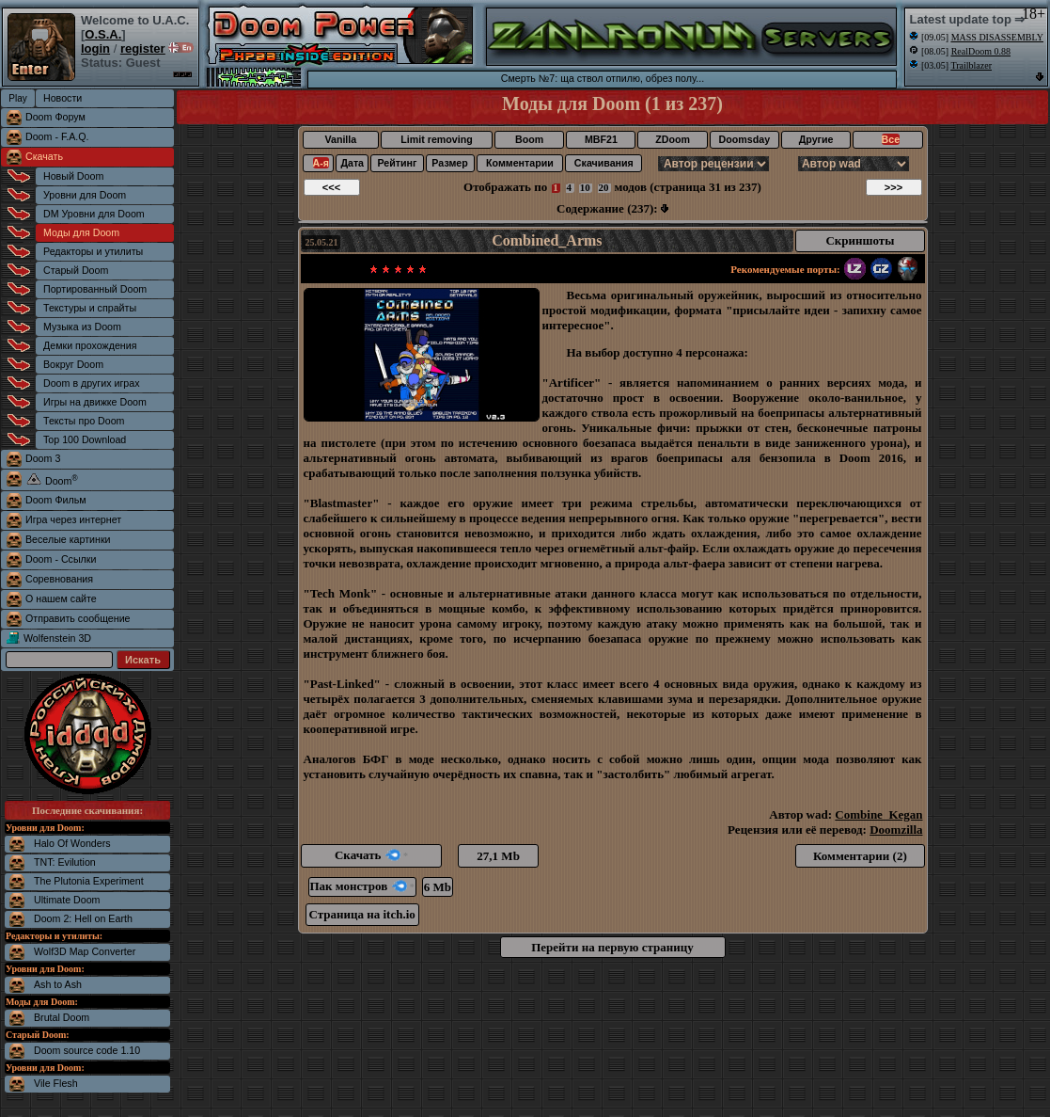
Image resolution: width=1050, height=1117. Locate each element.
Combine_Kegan (878, 814)
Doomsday (744, 139)
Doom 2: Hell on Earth (83, 918)
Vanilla (340, 139)
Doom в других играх (91, 383)
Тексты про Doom (83, 420)
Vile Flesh (56, 1083)
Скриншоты (859, 240)
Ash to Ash (58, 984)
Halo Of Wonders (72, 843)
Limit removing (436, 139)
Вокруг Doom (73, 364)
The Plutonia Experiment (89, 880)
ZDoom (672, 139)
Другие (816, 139)
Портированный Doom (95, 289)
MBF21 (601, 139)
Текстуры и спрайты (89, 307)
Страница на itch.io (362, 914)
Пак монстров (362, 886)
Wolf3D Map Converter (84, 951)
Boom (529, 139)
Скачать (44, 156)
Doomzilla (896, 829)
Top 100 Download (84, 439)
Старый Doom (75, 270)
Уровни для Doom (84, 194)
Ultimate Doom (67, 899)
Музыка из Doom (82, 326)
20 (604, 187)
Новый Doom (73, 176)
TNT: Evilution (65, 862)
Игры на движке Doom (95, 401)
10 (585, 187)
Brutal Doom (61, 1017)
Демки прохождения (89, 345)
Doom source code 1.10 (87, 1050)
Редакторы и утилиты (93, 251)
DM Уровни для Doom (94, 213)
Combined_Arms (547, 240)
